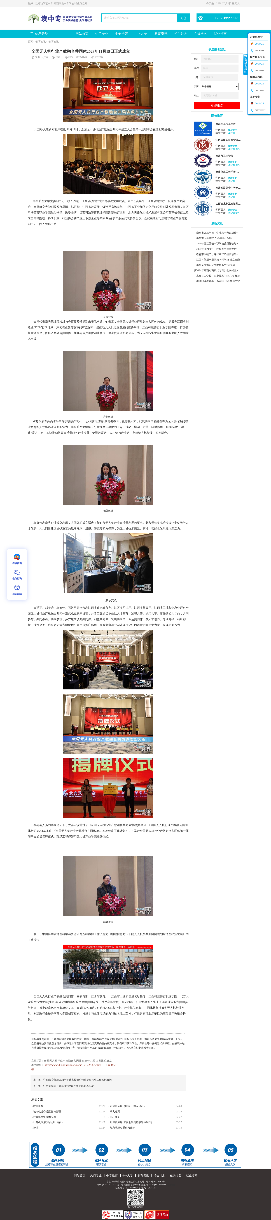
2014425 (259, 43)
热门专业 (101, 34)
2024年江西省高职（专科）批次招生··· (217, 270)
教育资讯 (161, 34)
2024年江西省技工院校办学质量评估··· (217, 249)
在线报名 (200, 34)
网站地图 (171, 1184)
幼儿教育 (115, 1111)
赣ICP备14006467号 (155, 1181)
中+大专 (141, 34)
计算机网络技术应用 (44, 1117)
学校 (67, 421)
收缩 (245, 64)
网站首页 (82, 34)
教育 (94, 206)
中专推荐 (121, 34)
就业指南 (220, 34)
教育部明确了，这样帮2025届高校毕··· (217, 254)
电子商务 (115, 1117)
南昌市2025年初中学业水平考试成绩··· (217, 232)
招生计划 (180, 34)
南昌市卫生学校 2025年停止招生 (214, 238)
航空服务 (38, 1106)
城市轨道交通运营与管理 (47, 1111)
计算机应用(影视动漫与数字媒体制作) (131, 1122)
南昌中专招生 (126, 1181)
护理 (35, 1127)
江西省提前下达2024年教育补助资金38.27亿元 (68, 1086)
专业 (166, 619)
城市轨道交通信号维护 (122, 1127)
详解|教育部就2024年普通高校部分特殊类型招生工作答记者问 (77, 1080)
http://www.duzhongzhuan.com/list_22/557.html (73, 1065)
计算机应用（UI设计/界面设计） (128, 1106)
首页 (30, 41)
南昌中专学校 (113, 1181)
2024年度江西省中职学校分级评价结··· (217, 243)
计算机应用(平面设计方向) (47, 1122)
